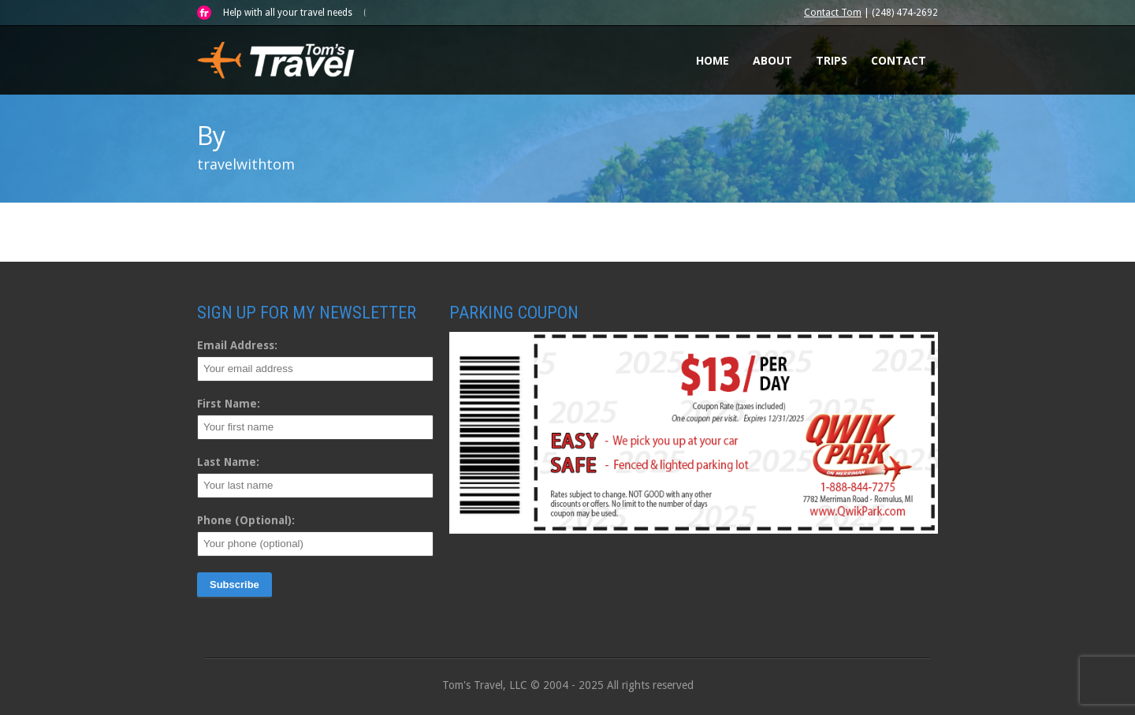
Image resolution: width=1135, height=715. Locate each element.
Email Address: (237, 345)
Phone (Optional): (246, 520)
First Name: (228, 403)
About (772, 60)
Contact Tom (832, 12)
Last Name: (228, 462)
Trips (831, 60)
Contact (898, 60)
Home (712, 60)
